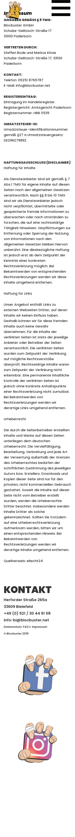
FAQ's (27, 627)
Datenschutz (13, 627)
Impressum (39, 627)
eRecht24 (35, 561)
